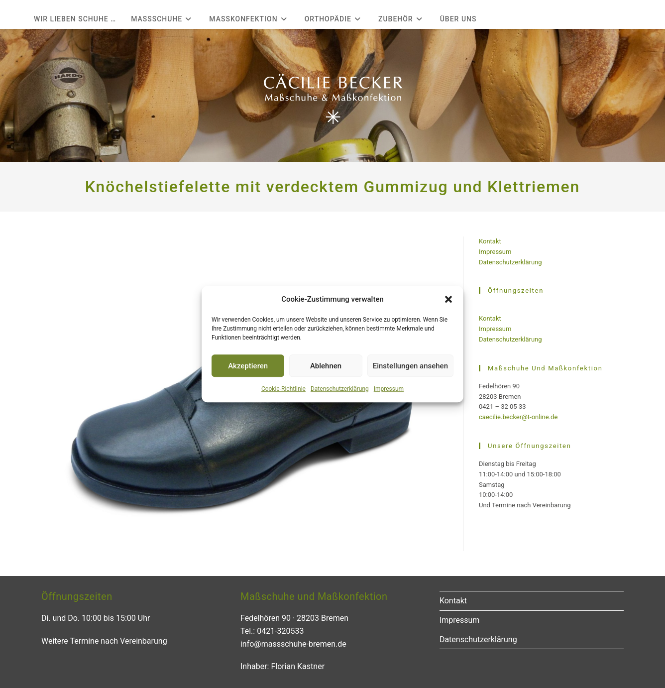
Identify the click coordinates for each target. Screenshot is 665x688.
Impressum (389, 388)
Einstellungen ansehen (410, 365)
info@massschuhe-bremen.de (293, 644)
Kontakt (490, 241)
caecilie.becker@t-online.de (518, 417)
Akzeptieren (248, 365)
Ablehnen (325, 365)
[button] (448, 299)
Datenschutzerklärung (340, 388)
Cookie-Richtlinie (283, 388)
